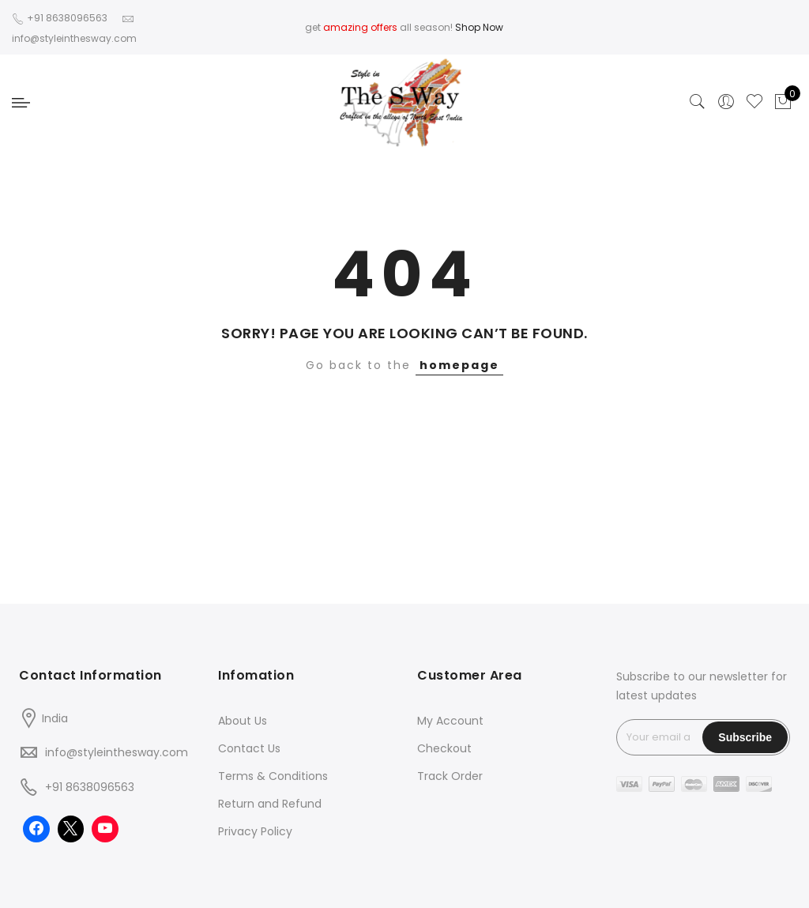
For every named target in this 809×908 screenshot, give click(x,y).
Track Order (450, 776)
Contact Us (249, 748)
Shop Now (479, 27)
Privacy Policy (255, 831)
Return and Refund (270, 804)
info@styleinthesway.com (116, 752)
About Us (242, 721)
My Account (450, 721)
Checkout (444, 748)
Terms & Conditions (273, 776)
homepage (459, 365)
